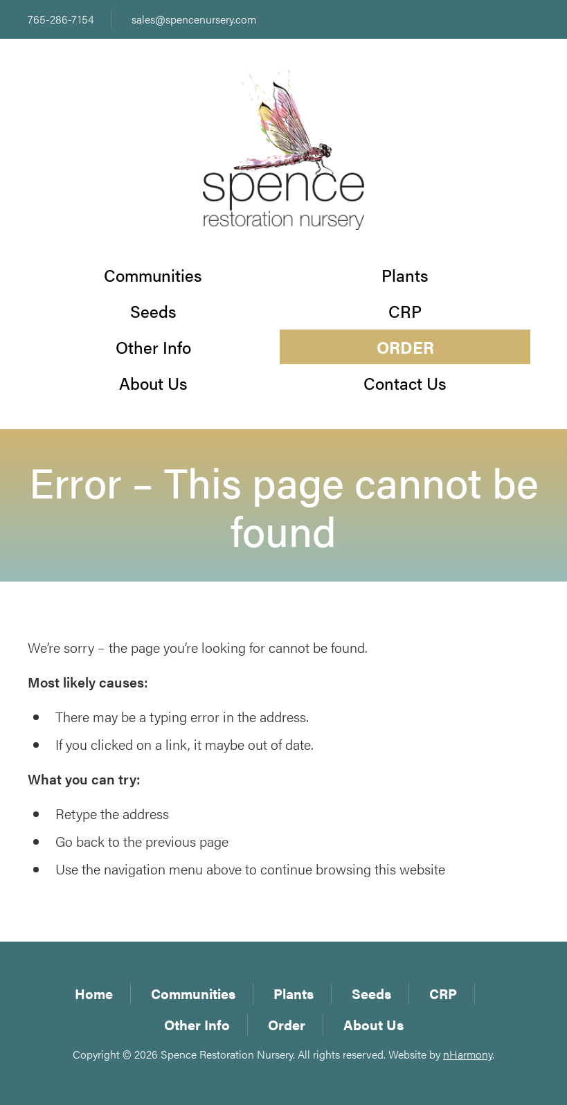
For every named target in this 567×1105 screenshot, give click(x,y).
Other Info (153, 347)
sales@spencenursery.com (194, 19)
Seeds (153, 311)
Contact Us (405, 383)
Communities (153, 275)
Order (405, 347)
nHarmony (467, 1054)
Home (94, 993)
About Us (153, 383)
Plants (405, 275)
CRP (405, 311)
